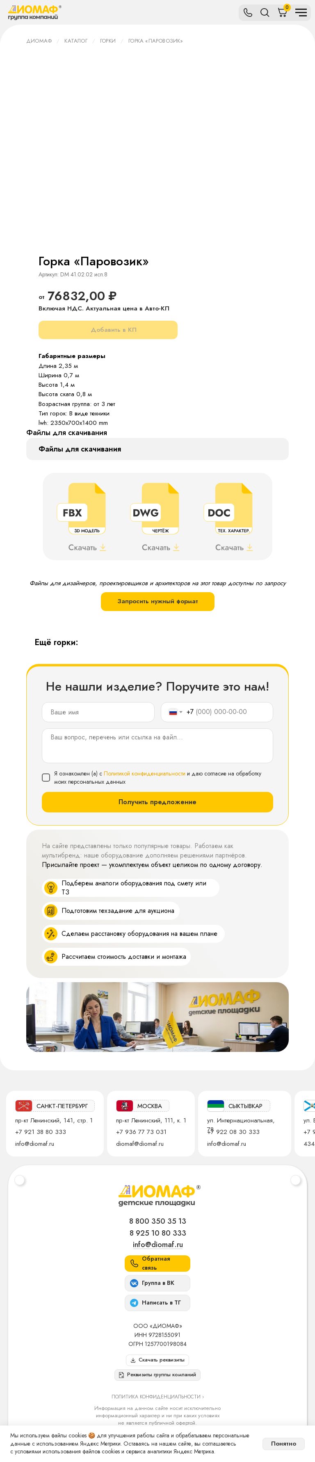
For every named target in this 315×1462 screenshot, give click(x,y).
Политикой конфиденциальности (144, 773)
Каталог (75, 41)
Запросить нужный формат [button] (157, 601)
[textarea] (157, 745)
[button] (157, 1375)
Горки (108, 41)
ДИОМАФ (39, 41)
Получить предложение (157, 802)
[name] (98, 712)
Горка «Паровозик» (155, 41)
